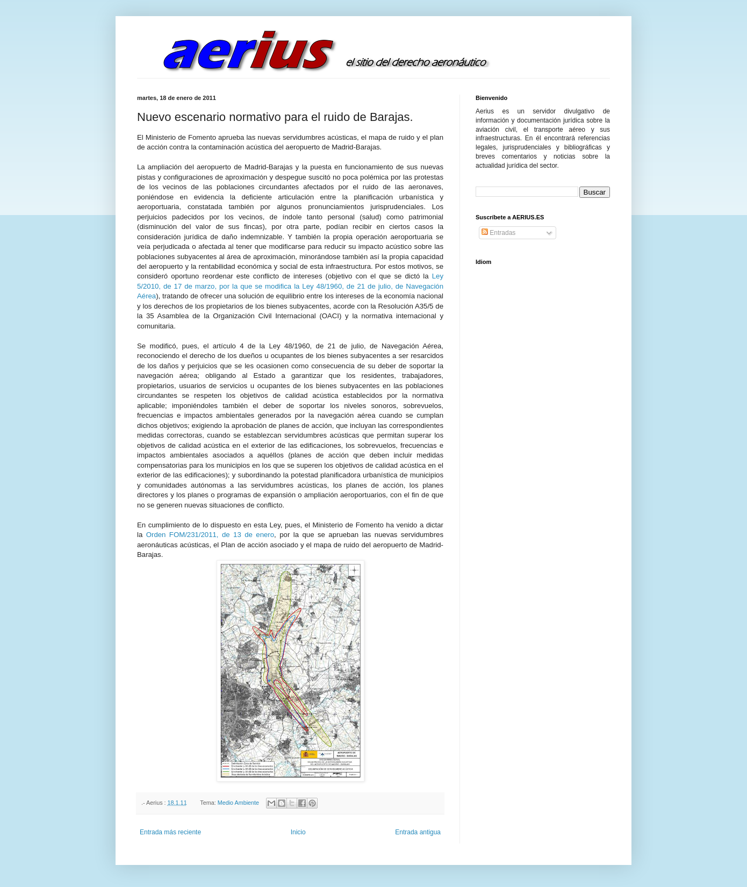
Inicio (298, 832)
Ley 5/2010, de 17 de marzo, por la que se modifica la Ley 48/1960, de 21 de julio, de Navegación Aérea (290, 286)
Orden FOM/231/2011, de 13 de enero (210, 535)
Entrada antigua (418, 832)
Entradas (498, 233)
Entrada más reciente (170, 832)
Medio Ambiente (238, 802)
